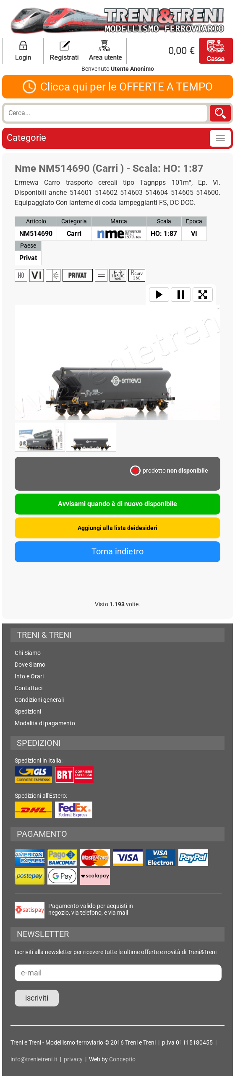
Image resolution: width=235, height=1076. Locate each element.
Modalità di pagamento (45, 723)
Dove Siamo (30, 664)
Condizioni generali (39, 699)
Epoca (194, 221)
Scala (164, 221)
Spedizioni (28, 711)
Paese (28, 245)
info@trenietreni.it (33, 1059)
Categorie (26, 137)
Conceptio (122, 1059)
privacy (73, 1059)
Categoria (74, 221)
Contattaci (28, 688)
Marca (118, 221)
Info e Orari (29, 676)
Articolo (36, 221)
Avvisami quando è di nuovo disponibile (117, 504)
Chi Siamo (28, 652)
